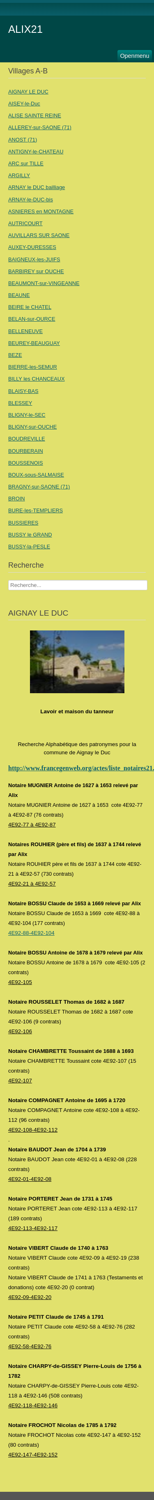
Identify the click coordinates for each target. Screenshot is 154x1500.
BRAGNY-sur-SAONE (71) (39, 487)
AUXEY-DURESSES (32, 247)
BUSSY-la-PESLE (29, 546)
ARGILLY (19, 175)
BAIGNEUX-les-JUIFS (34, 259)
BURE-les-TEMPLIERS (35, 510)
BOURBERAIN (25, 451)
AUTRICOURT (25, 223)
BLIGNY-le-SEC (27, 415)
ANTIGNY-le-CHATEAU (35, 151)
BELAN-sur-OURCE (31, 319)
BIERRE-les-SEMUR (32, 367)
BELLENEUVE (25, 331)
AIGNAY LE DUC (28, 92)
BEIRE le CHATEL (29, 307)
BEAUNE (19, 295)
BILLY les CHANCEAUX (36, 379)
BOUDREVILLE (26, 439)
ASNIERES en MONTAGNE (41, 211)
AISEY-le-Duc (24, 103)
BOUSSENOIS (25, 463)
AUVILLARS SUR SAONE (38, 235)
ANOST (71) (22, 140)
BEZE (15, 355)
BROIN (16, 498)
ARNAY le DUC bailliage (36, 187)
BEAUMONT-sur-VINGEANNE (44, 283)
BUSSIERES (23, 523)
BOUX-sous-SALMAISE (36, 475)
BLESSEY (20, 403)
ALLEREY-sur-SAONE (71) (39, 127)
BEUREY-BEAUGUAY (34, 343)
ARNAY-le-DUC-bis (30, 199)
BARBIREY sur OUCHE (36, 271)
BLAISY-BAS (23, 391)
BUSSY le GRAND (30, 535)
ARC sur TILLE (26, 163)
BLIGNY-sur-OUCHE (32, 427)
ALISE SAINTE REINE (34, 115)
